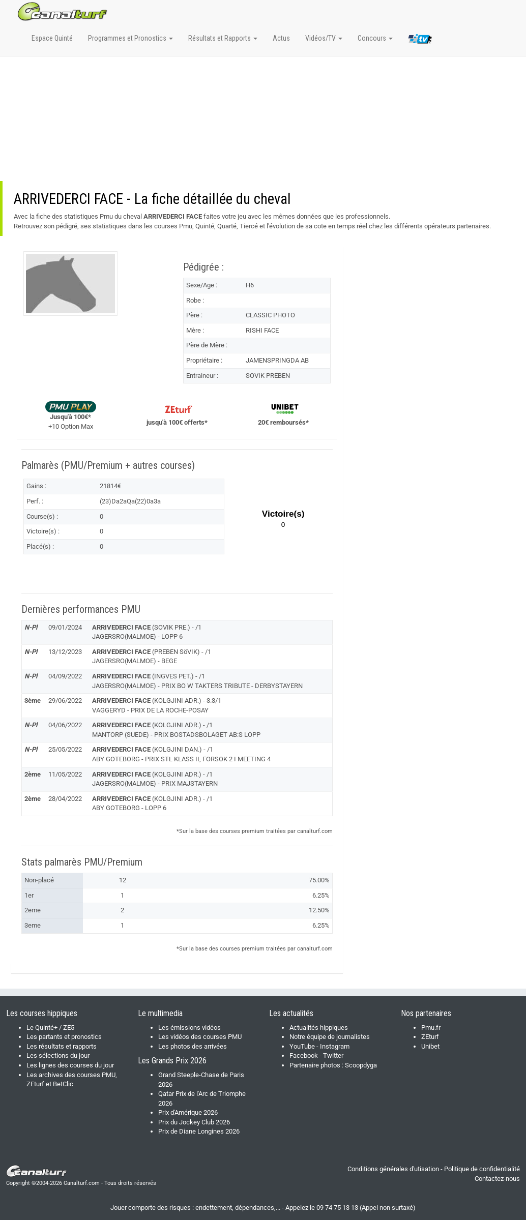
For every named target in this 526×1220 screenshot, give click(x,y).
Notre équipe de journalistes (329, 1036)
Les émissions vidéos (189, 1027)
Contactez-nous (497, 1178)
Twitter (333, 1055)
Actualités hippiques (318, 1027)
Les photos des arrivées (192, 1046)
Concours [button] (375, 38)
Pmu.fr (431, 1027)
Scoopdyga (361, 1065)
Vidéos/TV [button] (323, 38)
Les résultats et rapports (61, 1046)
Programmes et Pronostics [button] (130, 38)
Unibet (430, 1046)
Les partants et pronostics (64, 1036)
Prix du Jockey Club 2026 (194, 1122)
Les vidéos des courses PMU (200, 1036)
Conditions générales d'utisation (393, 1169)
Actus (281, 38)
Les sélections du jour (58, 1055)
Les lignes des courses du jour (70, 1065)
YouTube (302, 1046)
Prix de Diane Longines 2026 (199, 1131)
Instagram (334, 1046)
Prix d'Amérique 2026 (188, 1112)
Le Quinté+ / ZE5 (50, 1027)
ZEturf (430, 1036)
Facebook (303, 1055)
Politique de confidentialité (482, 1169)
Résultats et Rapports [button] (222, 38)
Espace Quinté (52, 38)
